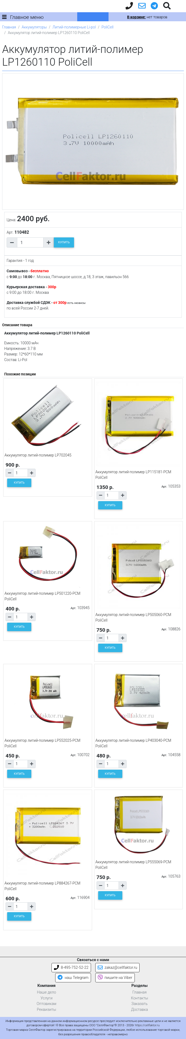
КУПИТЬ (64, 242)
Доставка (139, 1009)
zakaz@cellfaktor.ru (117, 967)
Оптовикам (46, 1004)
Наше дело (46, 992)
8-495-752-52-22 (71, 967)
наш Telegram (73, 977)
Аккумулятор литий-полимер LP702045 (38, 455)
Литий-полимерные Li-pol (74, 27)
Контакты (139, 998)
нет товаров (147, 17)
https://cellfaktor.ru (147, 1025)
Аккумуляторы (34, 27)
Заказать (139, 1004)
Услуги (47, 998)
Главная (9, 27)
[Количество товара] (30, 242)
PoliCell (107, 27)
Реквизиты (46, 1009)
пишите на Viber (115, 977)
